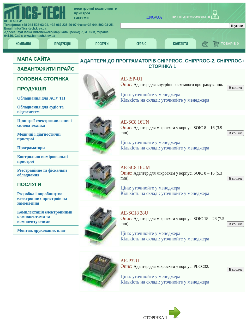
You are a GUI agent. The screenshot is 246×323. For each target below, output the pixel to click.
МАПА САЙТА (34, 59)
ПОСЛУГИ (29, 184)
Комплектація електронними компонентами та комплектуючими (44, 217)
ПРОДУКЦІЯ (31, 88)
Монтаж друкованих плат (41, 230)
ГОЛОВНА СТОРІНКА (43, 79)
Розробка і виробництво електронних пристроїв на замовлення (42, 198)
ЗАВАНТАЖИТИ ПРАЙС (45, 69)
